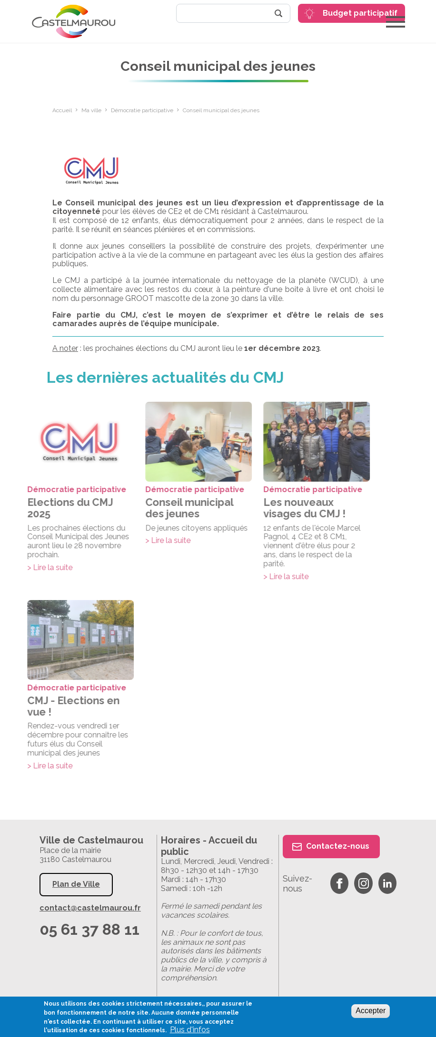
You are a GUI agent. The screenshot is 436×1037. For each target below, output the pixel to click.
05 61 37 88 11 (89, 929)
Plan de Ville (76, 884)
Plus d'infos (190, 1030)
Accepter (371, 1011)
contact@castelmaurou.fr (90, 908)
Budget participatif (360, 13)
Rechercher (278, 13)
